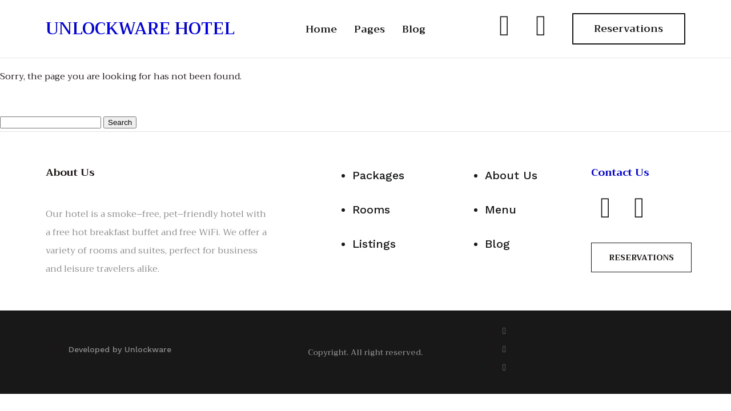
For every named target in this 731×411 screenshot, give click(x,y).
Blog (413, 29)
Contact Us (620, 172)
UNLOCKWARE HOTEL (140, 28)
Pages (369, 29)
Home (321, 29)
